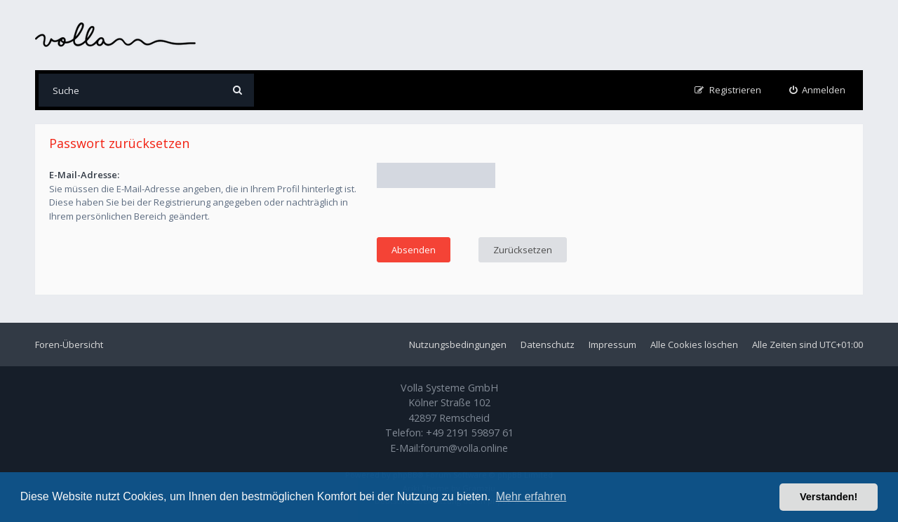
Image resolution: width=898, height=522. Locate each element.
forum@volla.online (464, 448)
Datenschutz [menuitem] (548, 344)
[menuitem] (817, 90)
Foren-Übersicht (69, 344)
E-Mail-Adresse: (84, 174)
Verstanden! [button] (828, 496)
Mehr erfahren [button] (531, 496)
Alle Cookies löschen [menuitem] (694, 344)
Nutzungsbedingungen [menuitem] (458, 344)
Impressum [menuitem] (612, 344)
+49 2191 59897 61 (470, 432)
